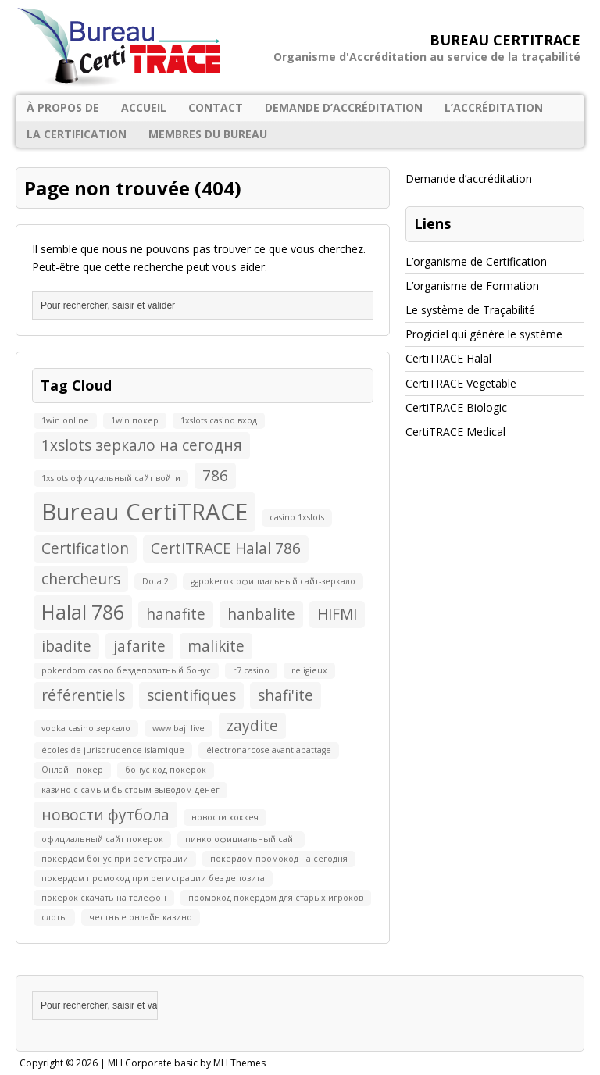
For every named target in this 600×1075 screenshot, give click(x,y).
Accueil (143, 107)
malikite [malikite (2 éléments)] (216, 646)
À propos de (63, 107)
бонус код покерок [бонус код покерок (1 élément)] (165, 769)
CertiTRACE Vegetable (460, 383)
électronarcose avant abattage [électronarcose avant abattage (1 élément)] (268, 750)
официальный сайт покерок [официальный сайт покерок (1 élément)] (102, 839)
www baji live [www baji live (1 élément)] (178, 728)
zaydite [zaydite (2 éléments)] (252, 726)
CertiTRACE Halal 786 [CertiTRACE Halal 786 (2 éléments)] (226, 548)
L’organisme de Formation (472, 285)
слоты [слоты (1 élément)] (54, 917)
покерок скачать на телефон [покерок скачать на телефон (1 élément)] (103, 897)
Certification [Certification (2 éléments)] (85, 548)
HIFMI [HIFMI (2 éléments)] (337, 614)
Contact (215, 107)
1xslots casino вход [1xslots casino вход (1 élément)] (218, 420)
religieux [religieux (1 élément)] (309, 670)
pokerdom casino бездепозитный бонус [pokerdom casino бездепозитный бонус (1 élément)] (126, 670)
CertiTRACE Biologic (456, 407)
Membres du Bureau (207, 134)
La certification (77, 134)
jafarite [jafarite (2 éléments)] (139, 646)
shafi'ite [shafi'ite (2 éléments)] (285, 695)
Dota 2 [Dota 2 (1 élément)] (155, 581)
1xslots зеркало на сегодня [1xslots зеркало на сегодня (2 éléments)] (141, 445)
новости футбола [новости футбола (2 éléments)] (105, 815)
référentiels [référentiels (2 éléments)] (83, 695)
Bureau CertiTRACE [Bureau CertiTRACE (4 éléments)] (144, 511)
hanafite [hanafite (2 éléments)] (175, 614)
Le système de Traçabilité (470, 309)
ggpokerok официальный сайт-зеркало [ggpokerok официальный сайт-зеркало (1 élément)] (273, 581)
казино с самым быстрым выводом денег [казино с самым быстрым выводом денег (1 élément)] (130, 789)
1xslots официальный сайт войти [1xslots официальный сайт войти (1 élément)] (110, 478)
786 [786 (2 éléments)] (215, 476)
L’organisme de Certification (476, 261)
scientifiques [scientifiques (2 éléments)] (191, 695)
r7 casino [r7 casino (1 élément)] (251, 670)
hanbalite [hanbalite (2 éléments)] (261, 614)
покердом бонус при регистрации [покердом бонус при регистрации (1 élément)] (114, 858)
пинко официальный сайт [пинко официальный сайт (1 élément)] (241, 839)
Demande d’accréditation (344, 107)
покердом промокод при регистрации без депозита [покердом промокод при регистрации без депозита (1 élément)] (153, 878)
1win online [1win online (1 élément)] (65, 420)
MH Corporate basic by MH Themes (187, 1063)
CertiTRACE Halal (448, 358)
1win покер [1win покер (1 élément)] (135, 420)
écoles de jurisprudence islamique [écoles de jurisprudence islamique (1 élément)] (112, 750)
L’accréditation (494, 107)
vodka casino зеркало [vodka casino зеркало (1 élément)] (85, 728)
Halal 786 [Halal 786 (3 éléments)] (82, 612)
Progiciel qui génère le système (483, 334)
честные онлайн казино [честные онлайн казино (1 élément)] (140, 917)
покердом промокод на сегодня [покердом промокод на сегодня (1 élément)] (279, 858)
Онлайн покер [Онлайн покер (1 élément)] (72, 769)
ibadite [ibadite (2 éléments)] (66, 646)
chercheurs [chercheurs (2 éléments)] (80, 579)
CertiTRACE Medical (455, 431)
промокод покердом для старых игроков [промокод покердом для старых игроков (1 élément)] (275, 897)
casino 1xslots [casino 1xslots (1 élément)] (297, 517)
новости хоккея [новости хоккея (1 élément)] (225, 817)
